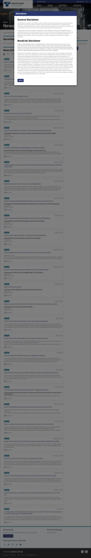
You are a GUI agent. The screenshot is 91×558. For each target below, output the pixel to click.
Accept (21, 80)
